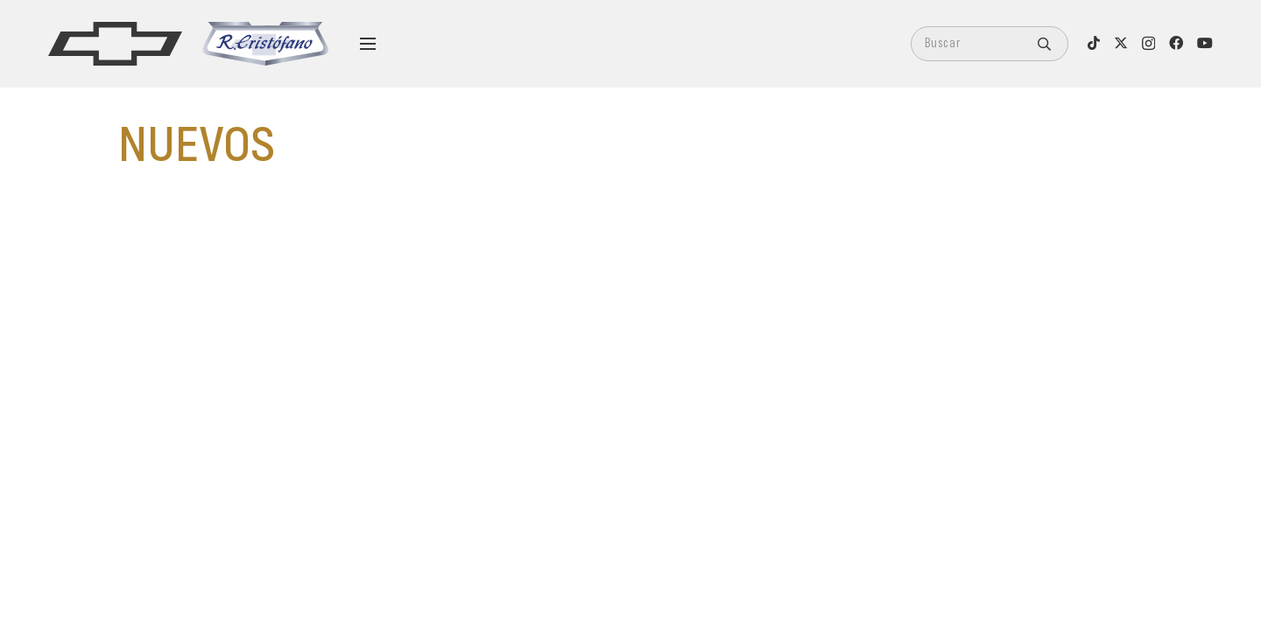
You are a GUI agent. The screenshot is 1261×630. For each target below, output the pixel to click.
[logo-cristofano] (265, 44)
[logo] (115, 44)
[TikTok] (1094, 43)
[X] (1121, 43)
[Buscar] (989, 43)
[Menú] (368, 44)
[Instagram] (1148, 44)
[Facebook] (1176, 43)
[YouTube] (1205, 43)
